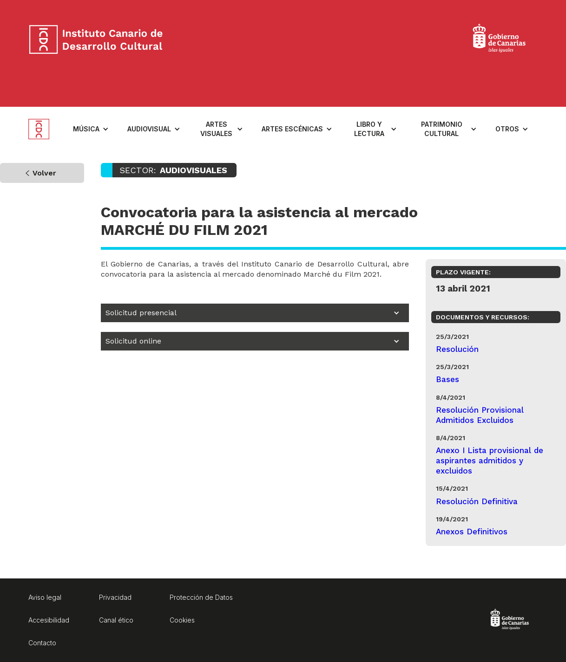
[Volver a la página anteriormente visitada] (42, 173)
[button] (91, 129)
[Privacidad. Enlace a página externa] (130, 598)
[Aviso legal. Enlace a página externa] (60, 598)
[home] (46, 129)
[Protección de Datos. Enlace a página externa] (201, 598)
